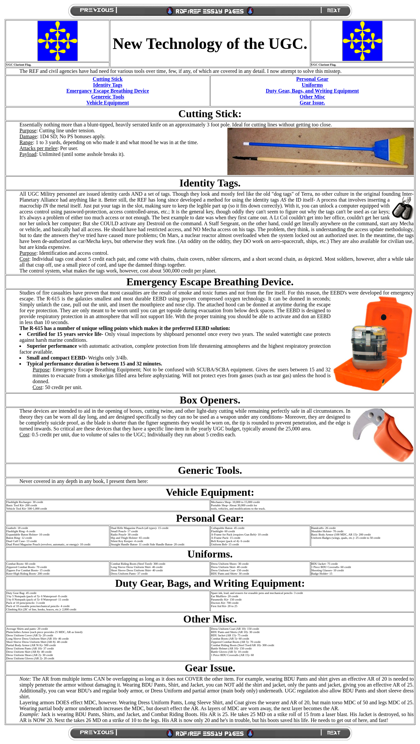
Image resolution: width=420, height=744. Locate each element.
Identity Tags (107, 85)
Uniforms (312, 85)
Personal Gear (312, 79)
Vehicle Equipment (107, 102)
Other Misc (312, 96)
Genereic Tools (107, 96)
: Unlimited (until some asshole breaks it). (71, 154)
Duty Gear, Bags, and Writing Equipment (312, 91)
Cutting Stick (108, 79)
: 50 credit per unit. (57, 387)
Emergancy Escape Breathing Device (107, 91)
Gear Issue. (312, 102)
